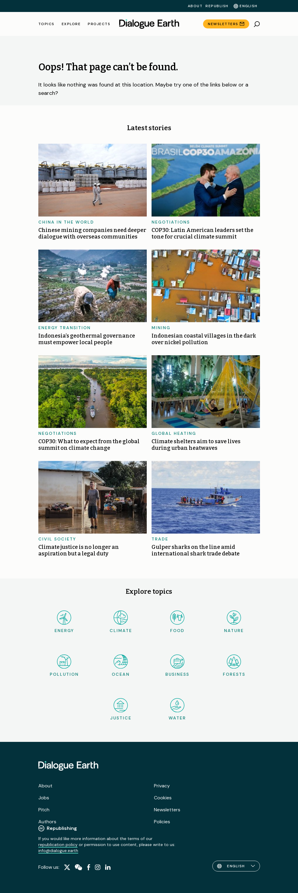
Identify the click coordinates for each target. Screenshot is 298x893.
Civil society (57, 539)
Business (177, 665)
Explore (71, 24)
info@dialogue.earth (58, 850)
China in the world (66, 222)
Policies (162, 821)
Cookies (163, 798)
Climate (121, 621)
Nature (234, 621)
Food (177, 621)
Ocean (121, 665)
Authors (47, 821)
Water (177, 709)
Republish (217, 6)
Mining (161, 327)
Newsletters (223, 24)
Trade (160, 539)
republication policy (58, 844)
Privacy (162, 786)
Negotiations (171, 222)
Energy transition (64, 327)
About (195, 6)
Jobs (43, 798)
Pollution (64, 665)
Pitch (43, 810)
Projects (99, 24)
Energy (64, 621)
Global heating (174, 433)
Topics (46, 24)
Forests (234, 665)
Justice (120, 709)
